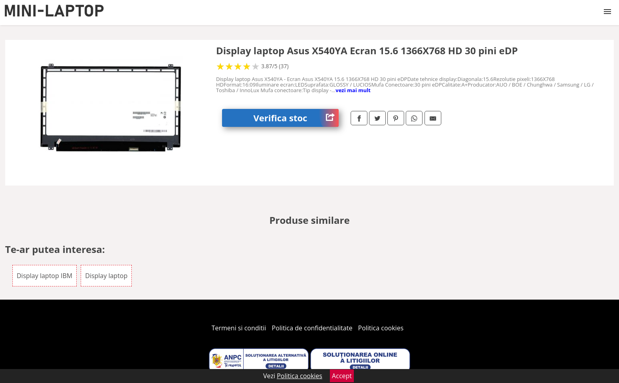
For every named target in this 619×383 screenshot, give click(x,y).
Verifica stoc (296, 118)
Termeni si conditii (239, 328)
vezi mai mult (353, 90)
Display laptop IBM (44, 275)
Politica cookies (381, 328)
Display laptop (106, 275)
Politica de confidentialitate (312, 328)
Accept (342, 375)
